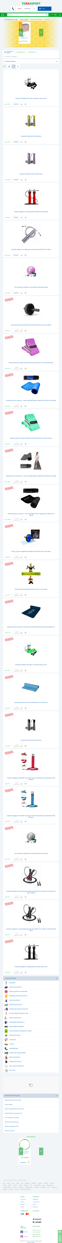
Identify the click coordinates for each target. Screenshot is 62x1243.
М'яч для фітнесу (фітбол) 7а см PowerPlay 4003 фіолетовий (31, 287)
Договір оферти (31, 1242)
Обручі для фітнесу (13, 1018)
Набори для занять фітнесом (16, 1009)
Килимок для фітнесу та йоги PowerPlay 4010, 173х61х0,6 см (31, 702)
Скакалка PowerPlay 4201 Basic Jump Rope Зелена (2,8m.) (31, 664)
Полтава (10, 1185)
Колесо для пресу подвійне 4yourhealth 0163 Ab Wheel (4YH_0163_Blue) (31, 551)
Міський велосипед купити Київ (13, 1100)
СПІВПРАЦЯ (35, 1199)
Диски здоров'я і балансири (15, 991)
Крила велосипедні (9, 1130)
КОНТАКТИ (35, 1206)
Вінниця (52, 1183)
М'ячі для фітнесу (12, 1000)
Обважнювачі (11, 1048)
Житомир (26, 1185)
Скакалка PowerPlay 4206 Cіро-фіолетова (31, 174)
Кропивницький (49, 1185)
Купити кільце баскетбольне (12, 1122)
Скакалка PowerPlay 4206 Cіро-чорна (31, 740)
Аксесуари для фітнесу (14, 1066)
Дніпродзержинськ (7, 1187)
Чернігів (15, 1185)
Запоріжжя (27, 1183)
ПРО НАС (35, 1204)
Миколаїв (40, 1183)
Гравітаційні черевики (14, 1027)
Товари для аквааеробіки (15, 1053)
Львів (22, 1183)
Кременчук (20, 1187)
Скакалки (10, 1040)
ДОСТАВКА (23, 1199)
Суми (31, 1185)
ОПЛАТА (22, 1201)
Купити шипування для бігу (12, 1126)
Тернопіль (36, 1187)
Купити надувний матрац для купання (14, 1108)
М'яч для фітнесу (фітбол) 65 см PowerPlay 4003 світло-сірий (31, 853)
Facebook (24, 1232)
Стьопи (9, 1044)
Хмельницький (37, 1185)
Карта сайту (39, 1241)
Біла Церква (43, 1187)
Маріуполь (46, 1183)
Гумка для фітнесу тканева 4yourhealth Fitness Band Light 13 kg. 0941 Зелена (31, 438)
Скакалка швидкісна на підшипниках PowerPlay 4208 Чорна (31, 966)
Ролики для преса (12, 1035)
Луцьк (48, 1187)
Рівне (43, 1185)
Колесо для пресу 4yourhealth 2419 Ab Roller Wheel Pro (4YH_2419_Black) (31, 325)
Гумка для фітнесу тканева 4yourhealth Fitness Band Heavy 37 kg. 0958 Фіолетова (31, 362)
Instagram (24, 1236)
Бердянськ (11, 1189)
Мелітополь (54, 1187)
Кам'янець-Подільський (26, 1189)
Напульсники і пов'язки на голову (18, 1031)
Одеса (13, 1183)
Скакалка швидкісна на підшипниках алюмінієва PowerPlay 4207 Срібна (31, 249)
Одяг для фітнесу (12, 1057)
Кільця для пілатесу (13, 1005)
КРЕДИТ (22, 1206)
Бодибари (9, 983)
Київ (4, 1183)
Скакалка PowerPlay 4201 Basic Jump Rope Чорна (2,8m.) (31, 98)
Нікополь (5, 1189)
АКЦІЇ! (20, 8)
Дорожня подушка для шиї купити (13, 1113)
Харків (8, 1183)
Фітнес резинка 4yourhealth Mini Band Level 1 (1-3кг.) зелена (31, 589)
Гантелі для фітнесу (13, 987)
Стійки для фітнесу (13, 1062)
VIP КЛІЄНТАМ (36, 1201)
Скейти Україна (9, 1104)
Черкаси (20, 1185)
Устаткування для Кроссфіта (16, 1013)
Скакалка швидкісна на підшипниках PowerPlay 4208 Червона (31, 211)
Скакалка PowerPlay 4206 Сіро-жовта (31, 136)
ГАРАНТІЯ (22, 1204)
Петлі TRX (9, 1070)
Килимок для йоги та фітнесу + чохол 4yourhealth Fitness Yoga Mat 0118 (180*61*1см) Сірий (31, 476)
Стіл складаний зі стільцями (12, 1117)
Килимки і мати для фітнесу (16, 996)
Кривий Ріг (33, 1183)
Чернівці (15, 1187)
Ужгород (17, 1189)
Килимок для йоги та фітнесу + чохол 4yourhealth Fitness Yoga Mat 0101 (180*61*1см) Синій (31, 400)
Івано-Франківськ (29, 1187)
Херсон (4, 1185)
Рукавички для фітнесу (14, 1022)
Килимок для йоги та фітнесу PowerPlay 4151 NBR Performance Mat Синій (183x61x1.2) (31, 627)
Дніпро (17, 1183)
